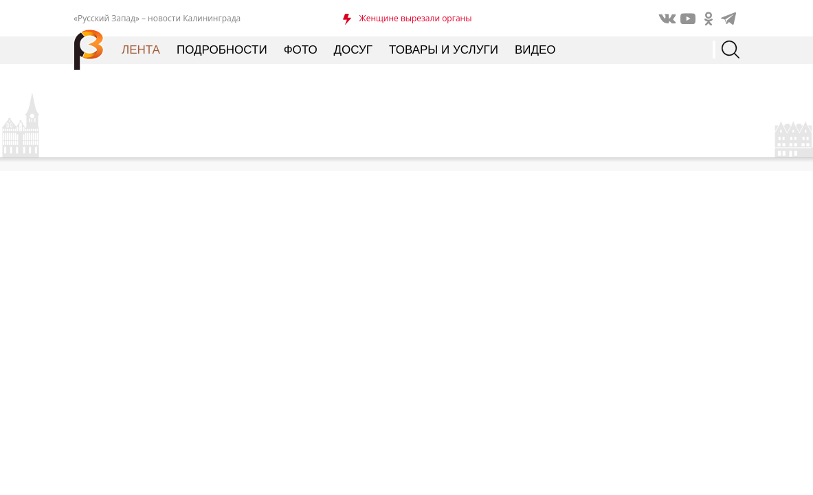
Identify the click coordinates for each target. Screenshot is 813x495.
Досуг (353, 49)
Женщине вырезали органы (415, 18)
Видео (535, 49)
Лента (141, 49)
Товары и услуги (443, 49)
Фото (301, 49)
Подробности (222, 49)
